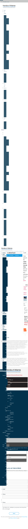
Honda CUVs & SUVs (8, 27)
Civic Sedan (10, 23)
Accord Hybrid (11, 67)
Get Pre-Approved (8, 107)
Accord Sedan (11, 19)
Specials (4, 329)
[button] (3, 370)
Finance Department (9, 103)
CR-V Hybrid (10, 33)
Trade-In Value (8, 115)
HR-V (10, 39)
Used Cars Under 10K (7, 79)
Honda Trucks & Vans (8, 47)
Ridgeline (12, 53)
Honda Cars (8, 16)
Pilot (11, 43)
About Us (5, 237)
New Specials (8, 94)
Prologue (12, 60)
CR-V (10, 36)
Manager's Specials (9, 91)
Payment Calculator (8, 111)
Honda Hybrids (8, 58)
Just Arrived (7, 97)
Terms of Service (13, 518)
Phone (4, 502)
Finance (4, 341)
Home (4, 10)
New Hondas (5, 135)
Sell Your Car (4, 85)
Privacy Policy (24, 516)
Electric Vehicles (8, 55)
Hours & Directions (8, 124)
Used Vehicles (8, 75)
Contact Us (8, 127)
